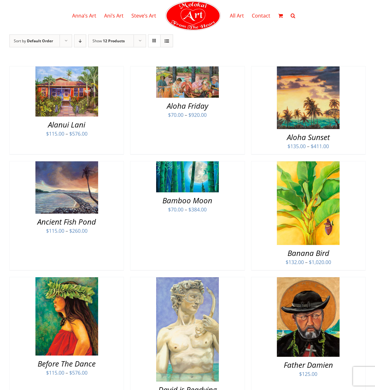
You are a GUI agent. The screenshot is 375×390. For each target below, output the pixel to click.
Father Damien (308, 365)
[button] (293, 16)
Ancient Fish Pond (66, 221)
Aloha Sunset (308, 137)
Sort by (33, 41)
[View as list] (167, 41)
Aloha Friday (187, 106)
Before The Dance (67, 363)
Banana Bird (308, 253)
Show (108, 41)
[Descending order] (80, 40)
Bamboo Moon (187, 200)
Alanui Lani (66, 124)
